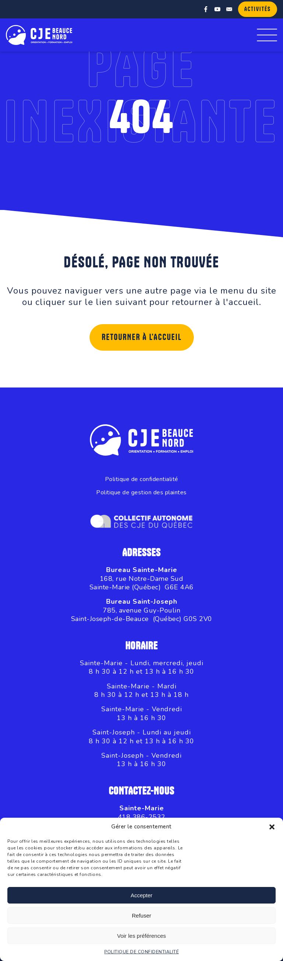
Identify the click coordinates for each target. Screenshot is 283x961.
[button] (272, 827)
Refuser (141, 915)
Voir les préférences (141, 936)
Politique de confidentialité (141, 479)
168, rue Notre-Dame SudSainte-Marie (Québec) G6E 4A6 (142, 583)
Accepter (141, 895)
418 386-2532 (141, 817)
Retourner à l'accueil (142, 337)
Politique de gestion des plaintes (141, 493)
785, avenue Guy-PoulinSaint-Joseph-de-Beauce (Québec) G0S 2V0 (141, 614)
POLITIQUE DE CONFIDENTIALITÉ (141, 952)
